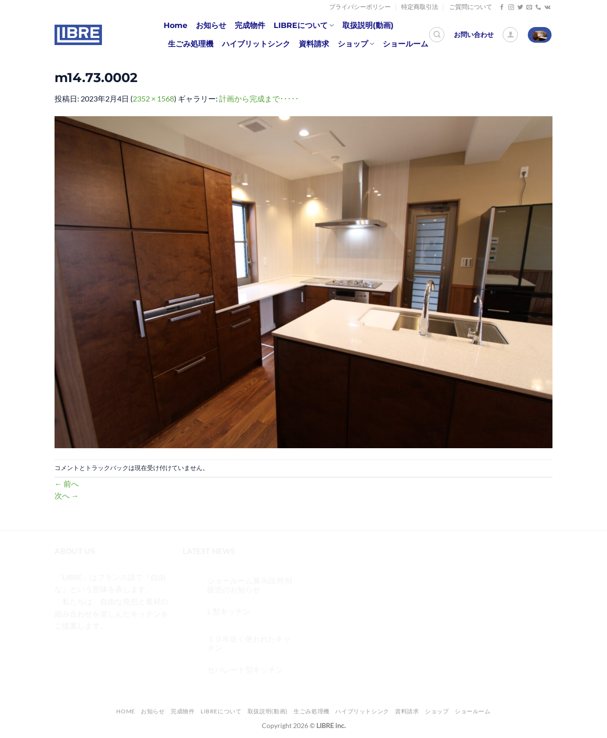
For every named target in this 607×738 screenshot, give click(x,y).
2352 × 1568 (153, 98)
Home (175, 25)
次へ (67, 495)
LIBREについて (304, 25)
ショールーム (405, 43)
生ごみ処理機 (190, 43)
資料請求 (314, 43)
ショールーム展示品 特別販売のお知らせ (249, 585)
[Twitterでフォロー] (520, 7)
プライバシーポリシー (360, 6)
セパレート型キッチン (245, 669)
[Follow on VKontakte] (547, 7)
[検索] (436, 34)
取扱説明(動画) (368, 25)
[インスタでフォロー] (511, 7)
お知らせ (211, 25)
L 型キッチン (228, 611)
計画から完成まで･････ (259, 98)
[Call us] (538, 7)
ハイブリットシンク (256, 43)
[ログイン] (510, 34)
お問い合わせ (474, 34)
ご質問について (470, 6)
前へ (67, 483)
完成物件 (250, 25)
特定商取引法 (419, 6)
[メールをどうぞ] (529, 7)
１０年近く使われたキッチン (249, 643)
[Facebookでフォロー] (502, 7)
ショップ (356, 44)
